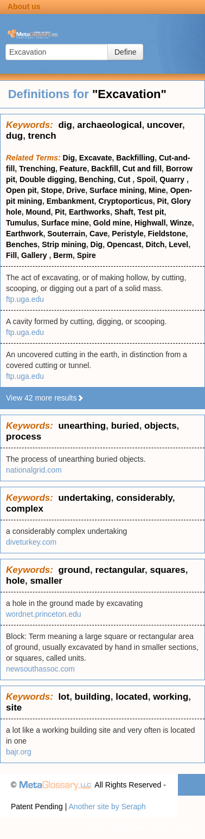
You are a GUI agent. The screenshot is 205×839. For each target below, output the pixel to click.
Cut (125, 179)
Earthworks (89, 212)
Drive (75, 190)
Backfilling (135, 157)
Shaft (123, 212)
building (93, 697)
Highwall (150, 222)
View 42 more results (45, 397)
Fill (11, 255)
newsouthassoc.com (40, 668)
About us (24, 6)
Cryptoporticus (125, 201)
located (132, 697)
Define (125, 52)
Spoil (146, 179)
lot (63, 697)
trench (42, 136)
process (23, 436)
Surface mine (65, 222)
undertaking (84, 498)
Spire (86, 255)
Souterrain (66, 233)
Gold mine (111, 222)
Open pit (21, 190)
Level (178, 244)
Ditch (155, 244)
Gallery (35, 255)
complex (24, 509)
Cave (98, 233)
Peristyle (127, 233)
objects (160, 426)
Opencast (124, 244)
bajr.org (18, 751)
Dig (69, 157)
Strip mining (64, 244)
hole (15, 581)
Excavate (95, 157)
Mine (157, 190)
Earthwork (24, 233)
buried (125, 426)
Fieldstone (166, 233)
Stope (51, 190)
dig (65, 125)
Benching (96, 179)
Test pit (151, 212)
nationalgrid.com (34, 470)
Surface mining (116, 190)
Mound (38, 212)
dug (14, 136)
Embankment (70, 201)
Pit (162, 201)
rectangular (120, 570)
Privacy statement (114, 828)
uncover (164, 125)
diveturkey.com (31, 542)
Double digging (47, 179)
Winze (180, 222)
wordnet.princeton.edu (43, 614)
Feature (73, 168)
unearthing (82, 426)
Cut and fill (142, 168)
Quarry (173, 179)
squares (167, 570)
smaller (46, 581)
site (14, 707)
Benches (21, 244)
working (170, 697)
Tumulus (21, 222)
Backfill (104, 168)
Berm (63, 255)
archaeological (109, 125)
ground (74, 570)
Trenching (37, 168)
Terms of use (172, 828)
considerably (144, 498)
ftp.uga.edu (25, 299)
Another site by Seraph (106, 806)
